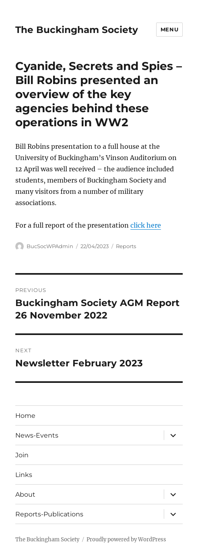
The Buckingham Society (76, 29)
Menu (169, 29)
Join (22, 455)
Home (25, 415)
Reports (126, 246)
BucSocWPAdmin (50, 246)
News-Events (36, 435)
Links (23, 475)
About (25, 494)
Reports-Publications (49, 514)
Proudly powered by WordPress (126, 539)
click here (145, 225)
